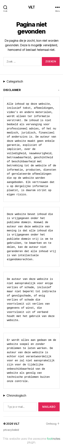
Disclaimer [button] (12, 90)
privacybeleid (11, 429)
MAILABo (49, 406)
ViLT (31, 7)
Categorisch (15, 81)
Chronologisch (16, 395)
